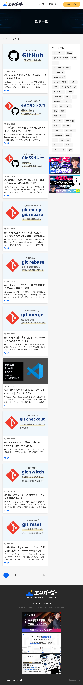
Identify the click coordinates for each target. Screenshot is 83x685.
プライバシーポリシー (44, 607)
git (62, 140)
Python (56, 125)
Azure (69, 92)
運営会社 (22, 607)
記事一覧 (52, 4)
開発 (62, 111)
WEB (55, 87)
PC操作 (73, 82)
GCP (55, 63)
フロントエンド (59, 116)
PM (55, 106)
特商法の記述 (59, 607)
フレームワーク (59, 150)
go (68, 140)
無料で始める (72, 4)
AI (74, 96)
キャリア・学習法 (60, 82)
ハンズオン (57, 130)
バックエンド (65, 106)
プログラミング (59, 77)
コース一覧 (39, 4)
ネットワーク (58, 53)
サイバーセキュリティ (61, 67)
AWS (74, 58)
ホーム (5, 39)
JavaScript (70, 130)
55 (35, 575)
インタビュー (58, 92)
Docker (66, 125)
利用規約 (31, 607)
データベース (58, 72)
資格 (55, 111)
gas (70, 150)
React (68, 135)
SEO (67, 96)
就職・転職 (70, 121)
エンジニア (57, 121)
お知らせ (57, 101)
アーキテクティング (69, 87)
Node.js (68, 145)
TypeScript (58, 135)
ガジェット (57, 96)
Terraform (57, 145)
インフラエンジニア (61, 58)
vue (55, 140)
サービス (67, 101)
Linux (69, 53)
